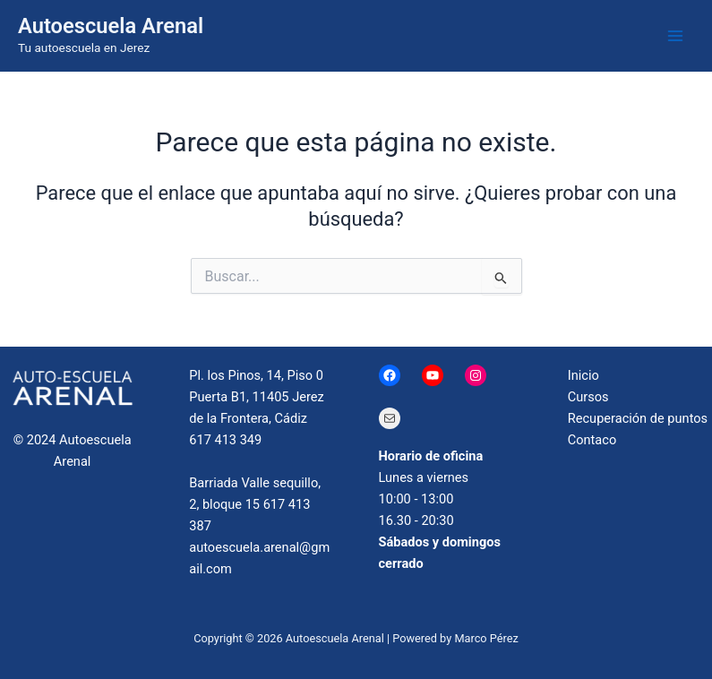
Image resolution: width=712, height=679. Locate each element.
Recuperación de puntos (638, 418)
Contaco (592, 440)
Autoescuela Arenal (110, 26)
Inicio (583, 375)
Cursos (588, 397)
